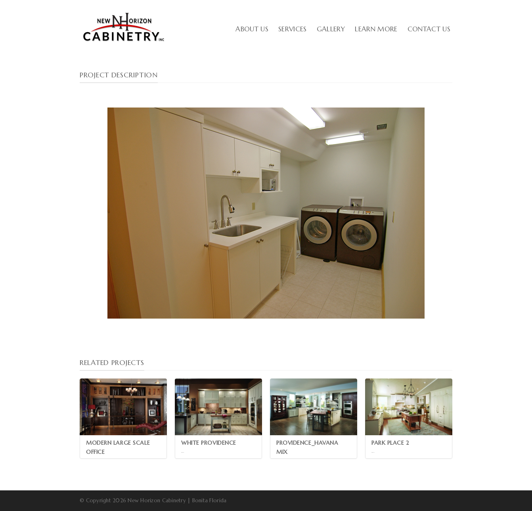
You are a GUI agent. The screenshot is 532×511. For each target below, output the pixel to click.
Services (292, 29)
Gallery (331, 29)
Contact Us (429, 29)
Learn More (376, 29)
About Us (251, 29)
